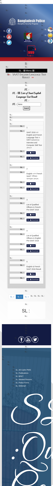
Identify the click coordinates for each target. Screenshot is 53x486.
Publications (23, 373)
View (32, 153)
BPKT (21, 376)
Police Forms (24, 383)
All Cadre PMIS (25, 370)
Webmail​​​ (22, 386)
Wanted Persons (25, 379)
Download (34, 158)
